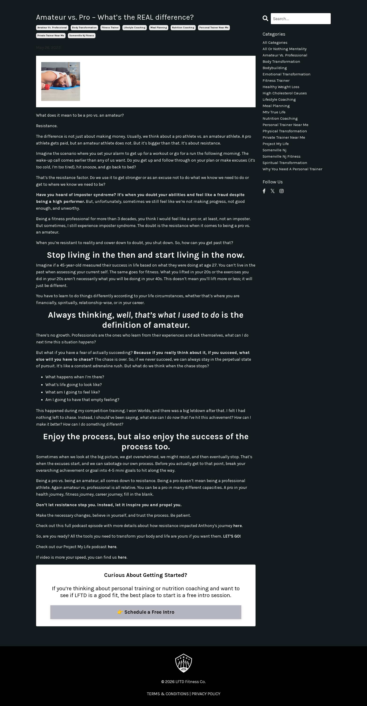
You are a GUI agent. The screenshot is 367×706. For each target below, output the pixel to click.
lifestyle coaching (134, 27)
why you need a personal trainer (293, 177)
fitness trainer (110, 27)
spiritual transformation (286, 171)
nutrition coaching (183, 27)
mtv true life (274, 117)
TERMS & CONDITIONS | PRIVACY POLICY (183, 694)
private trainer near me (50, 35)
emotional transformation (288, 76)
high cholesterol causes (286, 96)
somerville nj (275, 157)
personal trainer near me (213, 27)
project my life (276, 150)
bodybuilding (275, 69)
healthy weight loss (282, 90)
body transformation (84, 27)
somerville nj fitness (81, 35)
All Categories (276, 42)
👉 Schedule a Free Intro (145, 612)
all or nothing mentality (285, 49)
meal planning (158, 27)
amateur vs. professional (52, 27)
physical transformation (286, 137)
